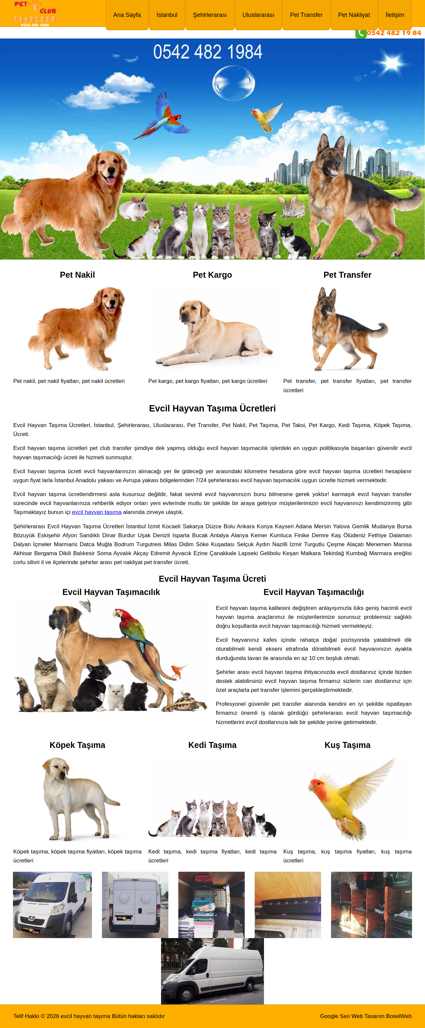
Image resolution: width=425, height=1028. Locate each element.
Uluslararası (258, 15)
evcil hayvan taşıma (97, 512)
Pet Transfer (306, 15)
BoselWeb (399, 1016)
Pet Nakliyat (354, 15)
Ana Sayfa (127, 15)
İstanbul (166, 15)
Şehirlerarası (210, 15)
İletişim (394, 15)
